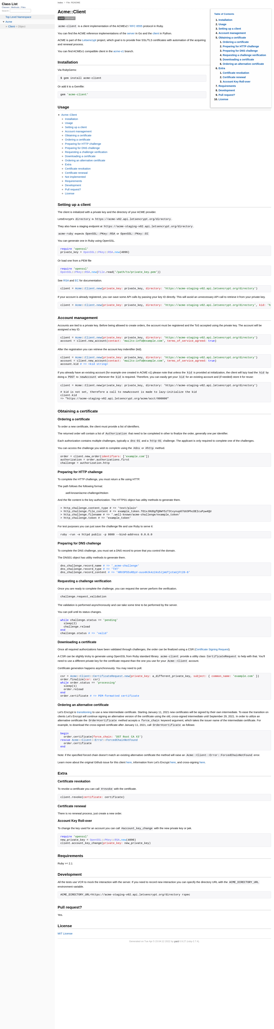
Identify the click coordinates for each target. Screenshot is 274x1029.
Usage (222, 24)
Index (60, 2)
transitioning (84, 710)
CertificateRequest (108, 674)
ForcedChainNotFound (122, 738)
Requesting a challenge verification (244, 55)
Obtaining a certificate (232, 37)
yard (176, 938)
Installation (225, 19)
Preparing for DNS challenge (240, 50)
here (129, 759)
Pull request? (227, 94)
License (223, 99)
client (156, 33)
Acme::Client (69, 114)
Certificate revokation (236, 72)
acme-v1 (118, 51)
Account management (232, 33)
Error (99, 738)
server (131, 33)
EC (77, 279)
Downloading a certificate (238, 59)
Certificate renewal (234, 77)
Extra (222, 68)
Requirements (227, 86)
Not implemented (75, 176)
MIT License (65, 930)
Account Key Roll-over (236, 81)
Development (227, 90)
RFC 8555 (136, 26)
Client (90, 288)
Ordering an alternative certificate (243, 63)
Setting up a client (230, 28)
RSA (66, 279)
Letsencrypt (89, 39)
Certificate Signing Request (212, 647)
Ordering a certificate (236, 42)
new (99, 288)
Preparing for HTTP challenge (241, 46)
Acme (78, 288)
